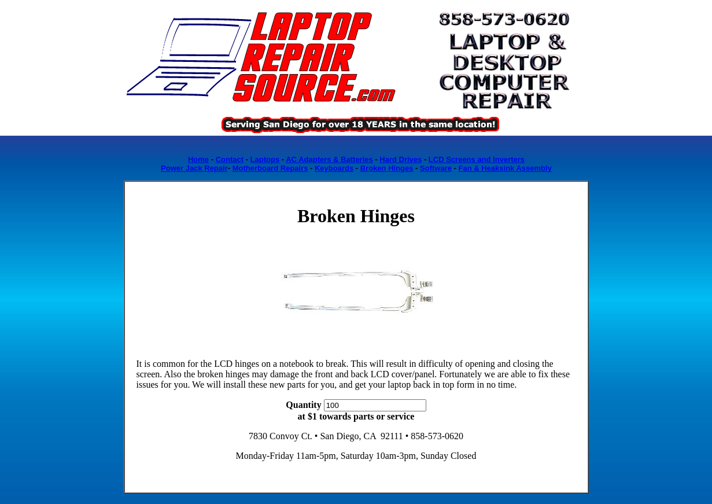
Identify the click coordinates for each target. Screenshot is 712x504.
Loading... (356, 163)
